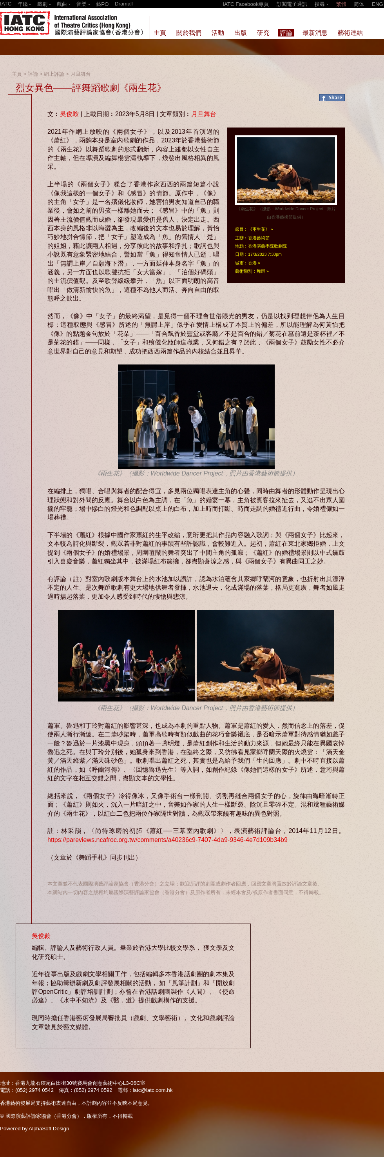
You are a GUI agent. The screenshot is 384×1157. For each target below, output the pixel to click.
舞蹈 (261, 271)
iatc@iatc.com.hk (153, 1090)
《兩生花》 (259, 229)
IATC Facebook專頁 (246, 4)
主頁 (17, 74)
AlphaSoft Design (49, 1128)
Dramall (124, 4)
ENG (377, 4)
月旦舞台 (81, 74)
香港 (252, 263)
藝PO (102, 4)
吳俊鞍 (69, 114)
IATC (5, 4)
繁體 (341, 4)
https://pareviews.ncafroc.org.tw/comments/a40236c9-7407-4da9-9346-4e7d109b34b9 (167, 839)
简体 (359, 4)
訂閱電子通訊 (292, 4)
